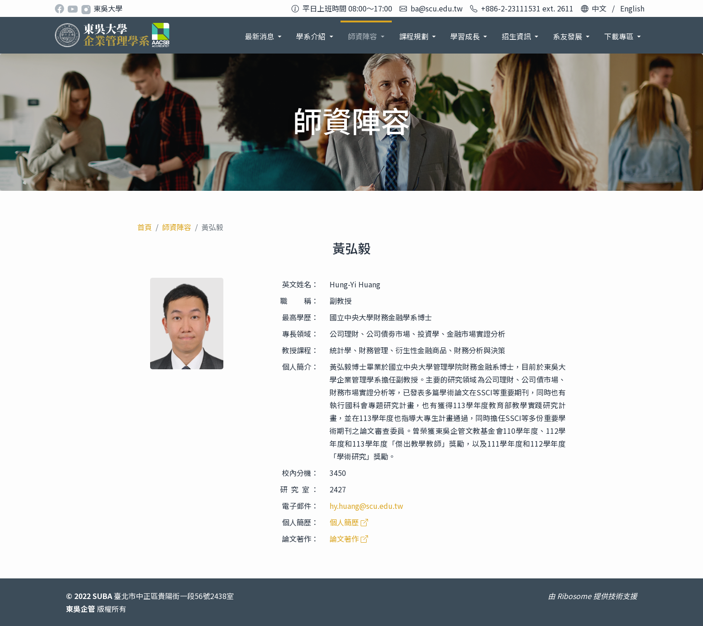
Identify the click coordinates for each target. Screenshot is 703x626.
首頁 (144, 226)
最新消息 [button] (260, 36)
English (632, 8)
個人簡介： (300, 366)
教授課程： (300, 350)
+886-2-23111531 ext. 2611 (527, 8)
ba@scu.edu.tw (437, 8)
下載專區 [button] (619, 36)
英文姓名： (300, 284)
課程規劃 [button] (414, 36)
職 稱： (299, 300)
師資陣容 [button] (363, 36)
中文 (599, 8)
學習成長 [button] (465, 36)
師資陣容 (176, 226)
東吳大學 (108, 8)
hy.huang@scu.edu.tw (366, 505)
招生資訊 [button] (517, 36)
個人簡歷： (300, 522)
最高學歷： (300, 317)
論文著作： (300, 538)
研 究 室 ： (299, 489)
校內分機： (300, 472)
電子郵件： (300, 505)
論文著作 (349, 538)
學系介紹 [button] (311, 36)
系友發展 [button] (568, 36)
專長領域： (300, 333)
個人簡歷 (349, 522)
